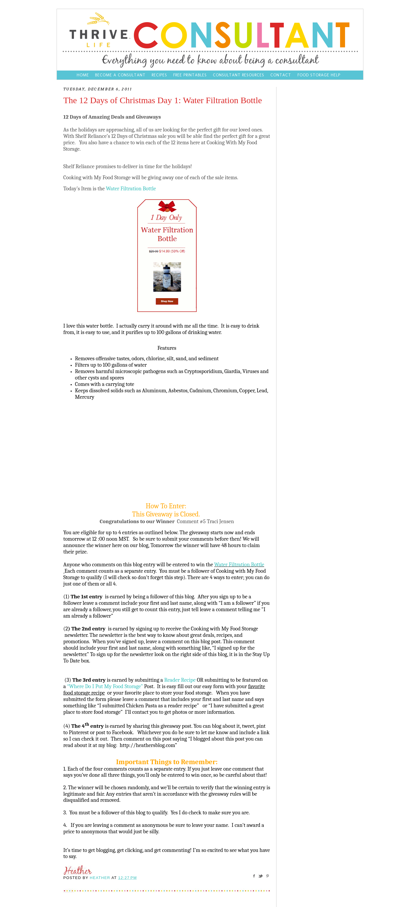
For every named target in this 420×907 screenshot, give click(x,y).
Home (83, 75)
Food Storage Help (319, 75)
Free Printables (190, 75)
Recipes (159, 75)
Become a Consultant (120, 75)
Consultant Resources (238, 75)
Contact (281, 75)
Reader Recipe (180, 680)
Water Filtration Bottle (131, 188)
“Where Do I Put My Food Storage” (105, 686)
